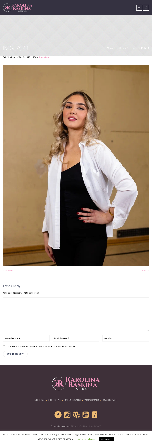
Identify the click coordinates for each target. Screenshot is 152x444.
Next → (145, 270)
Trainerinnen (132, 48)
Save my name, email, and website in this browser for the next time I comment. (41, 346)
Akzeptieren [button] (106, 439)
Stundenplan (109, 400)
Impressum (39, 400)
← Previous (8, 270)
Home (122, 48)
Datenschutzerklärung (61, 426)
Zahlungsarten (73, 400)
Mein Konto (54, 400)
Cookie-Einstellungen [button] (86, 439)
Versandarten (91, 400)
